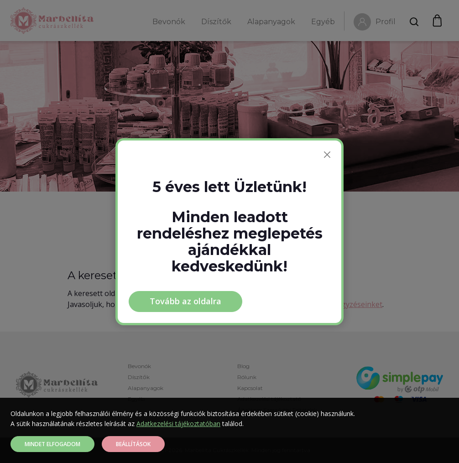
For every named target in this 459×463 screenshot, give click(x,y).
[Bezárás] (327, 154)
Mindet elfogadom (52, 444)
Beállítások (133, 444)
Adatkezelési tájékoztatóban (178, 423)
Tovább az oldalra (185, 301)
